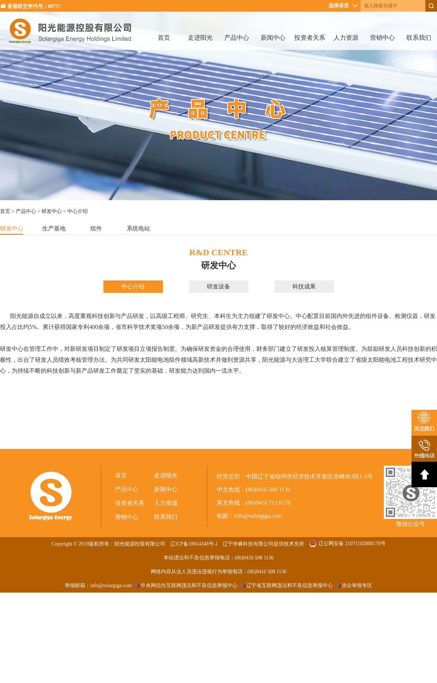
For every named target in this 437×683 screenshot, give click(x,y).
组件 (96, 228)
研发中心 (52, 211)
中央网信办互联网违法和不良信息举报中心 (186, 585)
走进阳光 (200, 37)
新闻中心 (273, 37)
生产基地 (54, 228)
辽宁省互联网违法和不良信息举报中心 (287, 585)
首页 (164, 37)
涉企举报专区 (354, 585)
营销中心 (382, 37)
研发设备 (218, 286)
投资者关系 (309, 37)
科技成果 (304, 286)
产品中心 (236, 37)
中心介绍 (133, 286)
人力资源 (346, 37)
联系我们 (418, 37)
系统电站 (138, 228)
